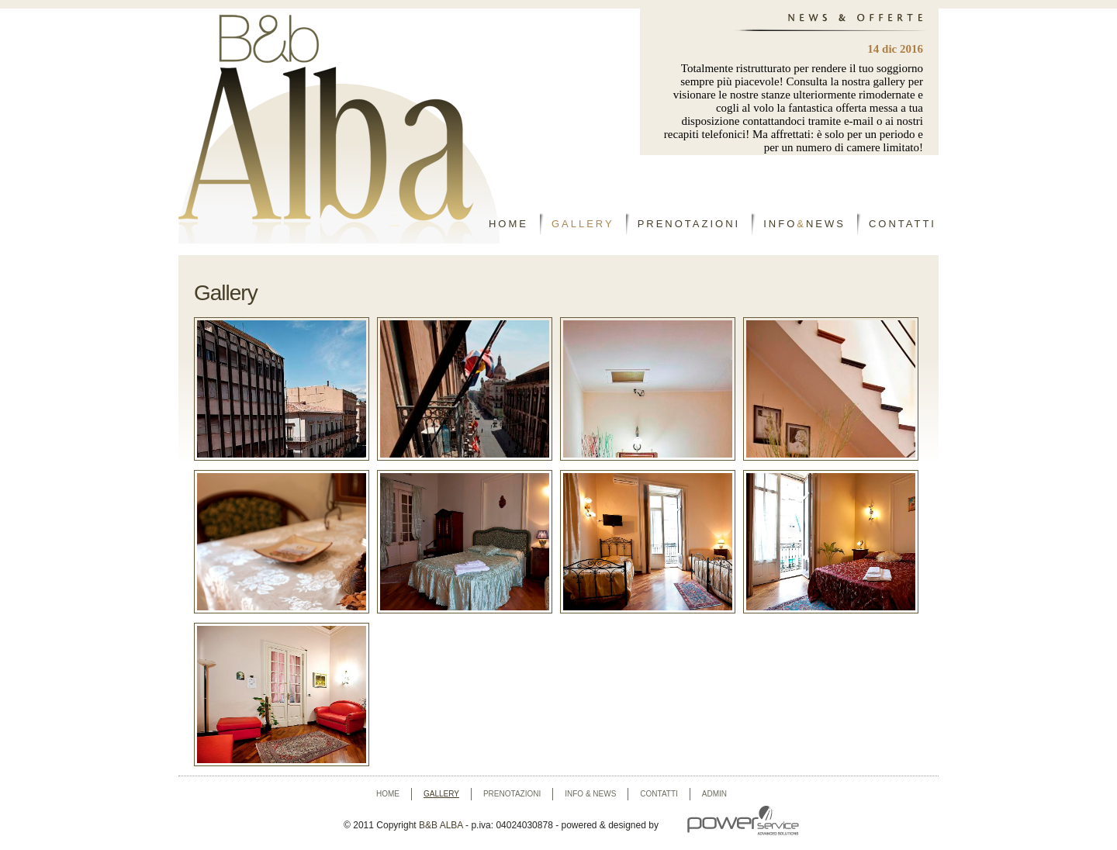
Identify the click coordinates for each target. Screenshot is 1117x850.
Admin (714, 794)
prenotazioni (512, 794)
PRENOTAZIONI (689, 224)
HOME (508, 224)
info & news (590, 794)
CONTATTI (902, 224)
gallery (441, 794)
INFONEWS (804, 224)
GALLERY (583, 224)
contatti (659, 794)
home (387, 794)
